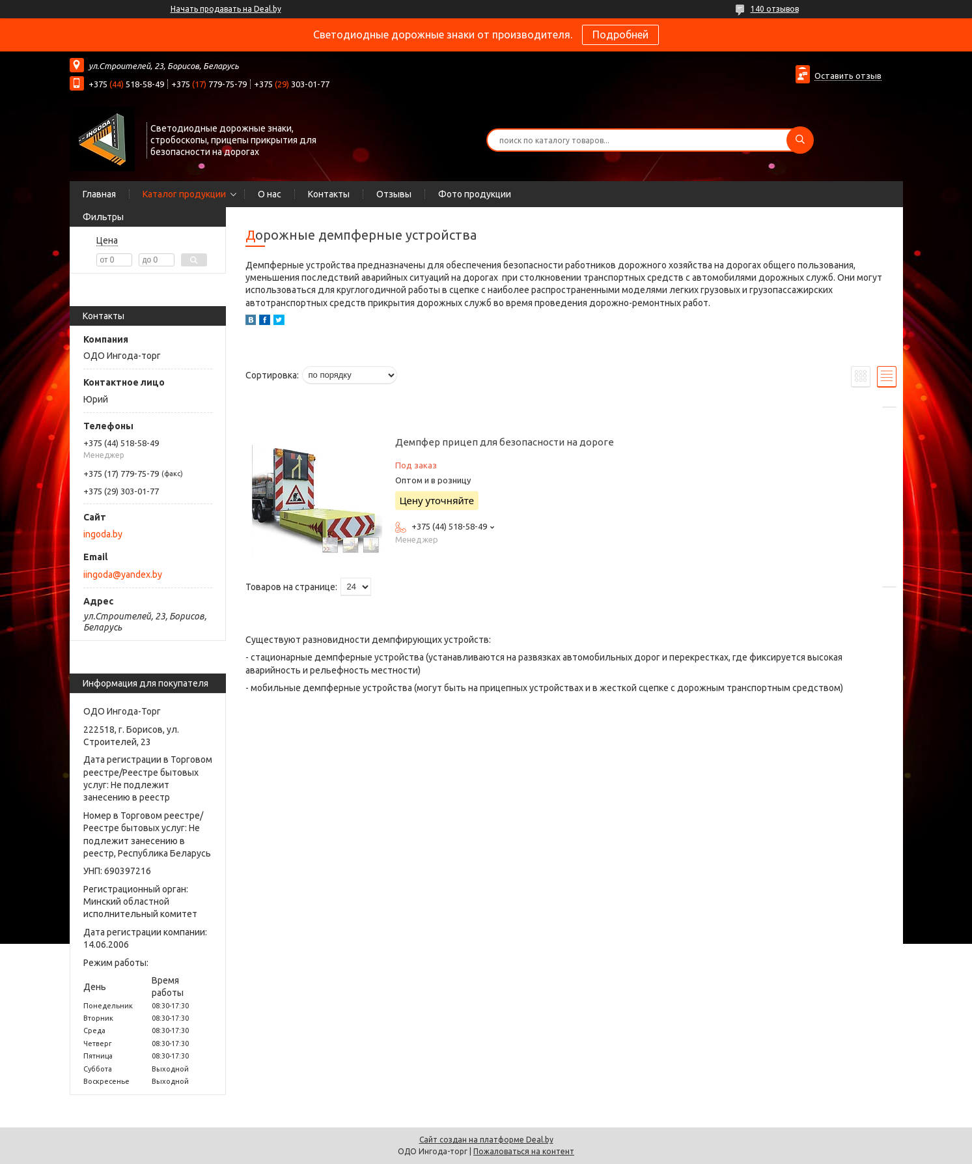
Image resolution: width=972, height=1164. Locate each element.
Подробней (620, 34)
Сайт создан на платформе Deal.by (486, 1139)
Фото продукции (474, 194)
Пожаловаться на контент (523, 1151)
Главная (99, 194)
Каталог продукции (184, 194)
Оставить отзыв (848, 75)
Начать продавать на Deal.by (226, 9)
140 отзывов (775, 9)
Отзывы (393, 194)
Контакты (329, 194)
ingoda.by (102, 534)
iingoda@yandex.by (122, 574)
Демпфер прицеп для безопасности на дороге (504, 441)
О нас (269, 194)
